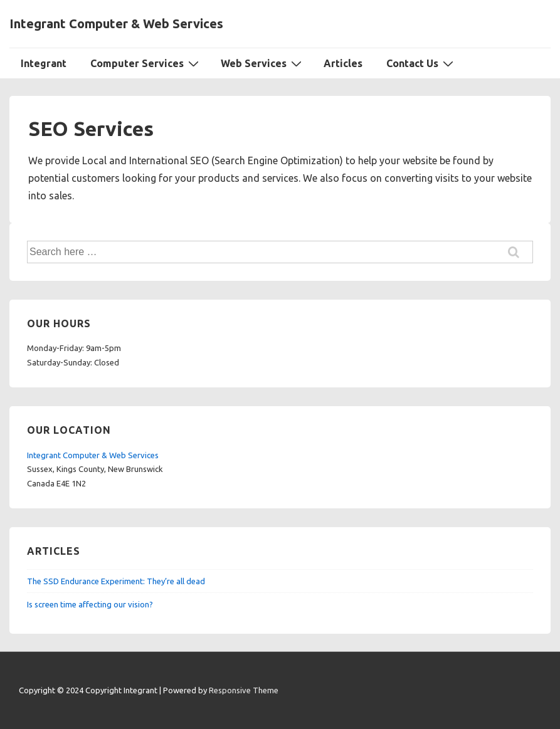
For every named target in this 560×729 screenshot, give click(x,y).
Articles (343, 63)
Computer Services (146, 62)
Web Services (263, 62)
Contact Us (421, 62)
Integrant (43, 63)
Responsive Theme (243, 690)
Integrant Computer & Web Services (116, 23)
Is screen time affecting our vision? (90, 604)
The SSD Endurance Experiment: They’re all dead (116, 581)
